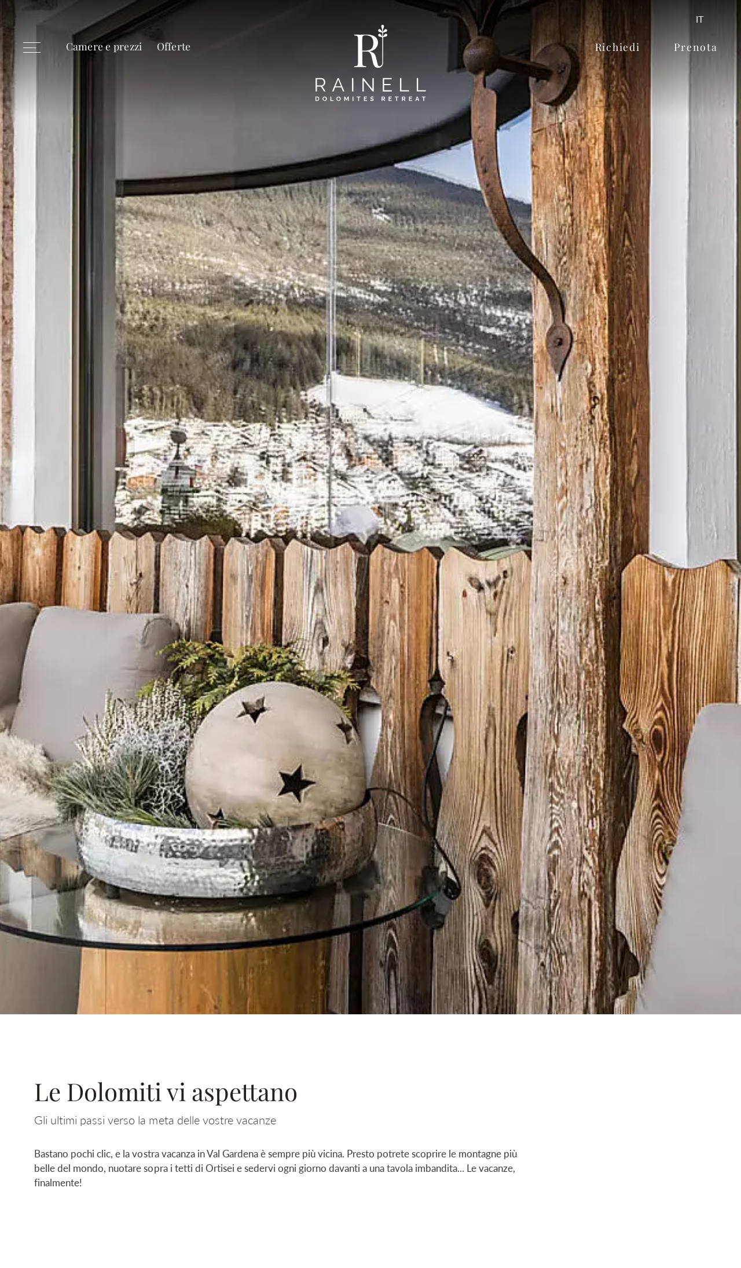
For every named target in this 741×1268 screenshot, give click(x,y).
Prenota (695, 46)
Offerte (174, 46)
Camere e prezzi (104, 46)
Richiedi (617, 46)
